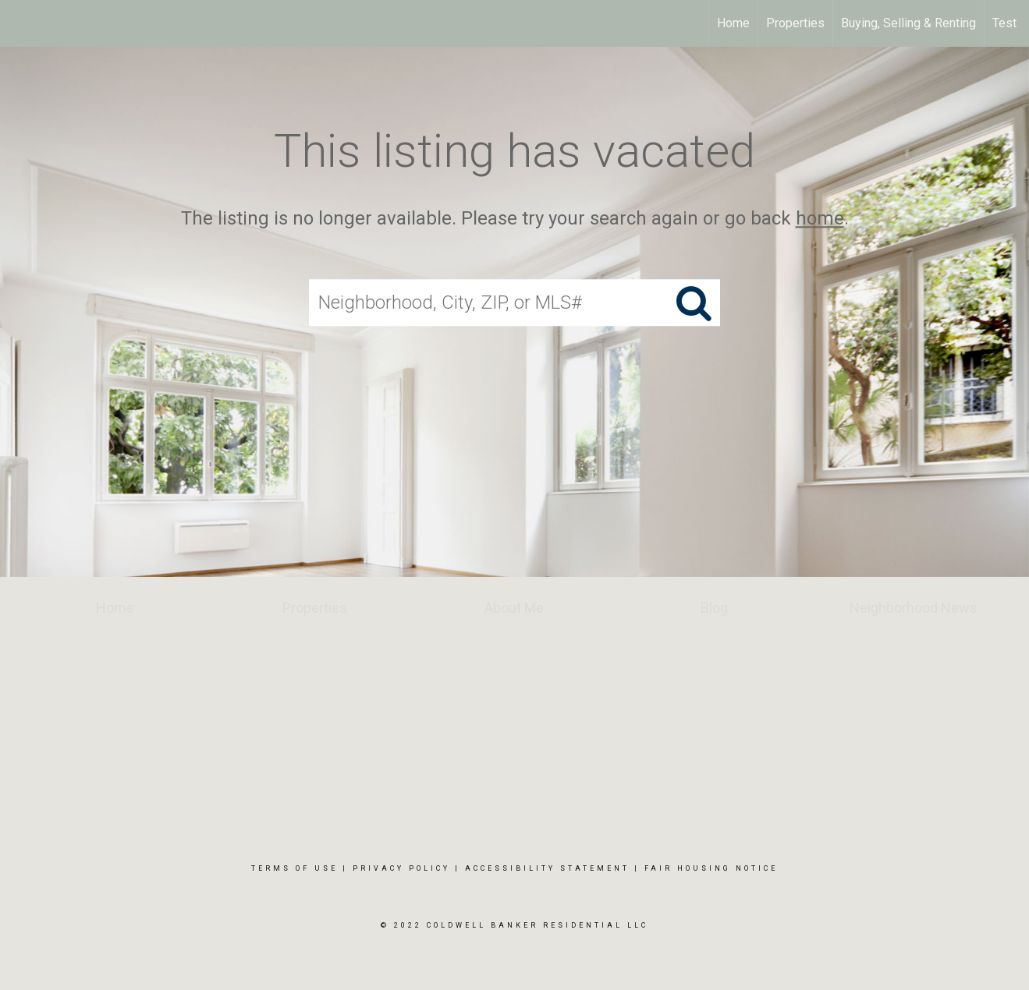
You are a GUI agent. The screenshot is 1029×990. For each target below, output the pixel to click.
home (820, 218)
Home (733, 23)
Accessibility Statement (547, 868)
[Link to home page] (20, 23)
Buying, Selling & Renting (908, 23)
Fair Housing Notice (711, 868)
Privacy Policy (401, 868)
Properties (795, 23)
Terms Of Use (294, 868)
